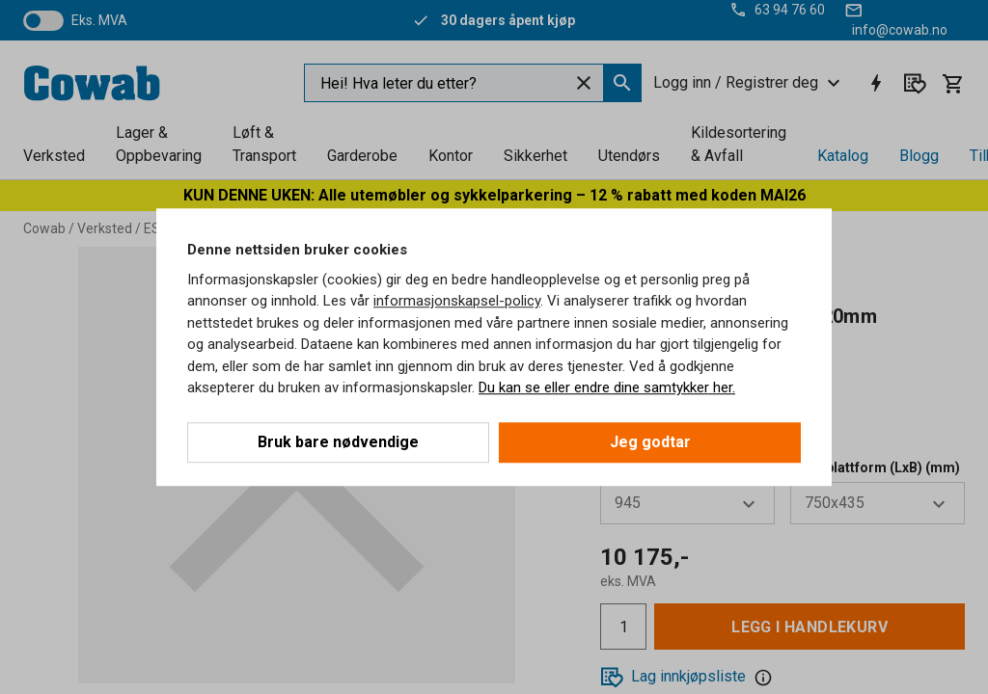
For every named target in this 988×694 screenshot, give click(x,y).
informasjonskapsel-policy (456, 300)
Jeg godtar (650, 442)
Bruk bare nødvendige (338, 442)
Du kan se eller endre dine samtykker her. (607, 387)
